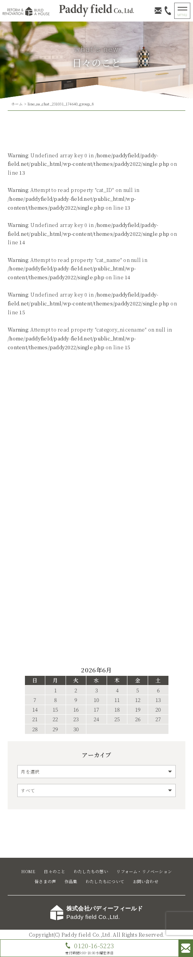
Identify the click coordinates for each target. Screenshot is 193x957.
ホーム (17, 104)
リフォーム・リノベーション (144, 871)
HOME (28, 871)
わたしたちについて (105, 881)
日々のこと (54, 871)
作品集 (71, 881)
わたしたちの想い (91, 871)
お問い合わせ (145, 881)
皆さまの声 (45, 881)
